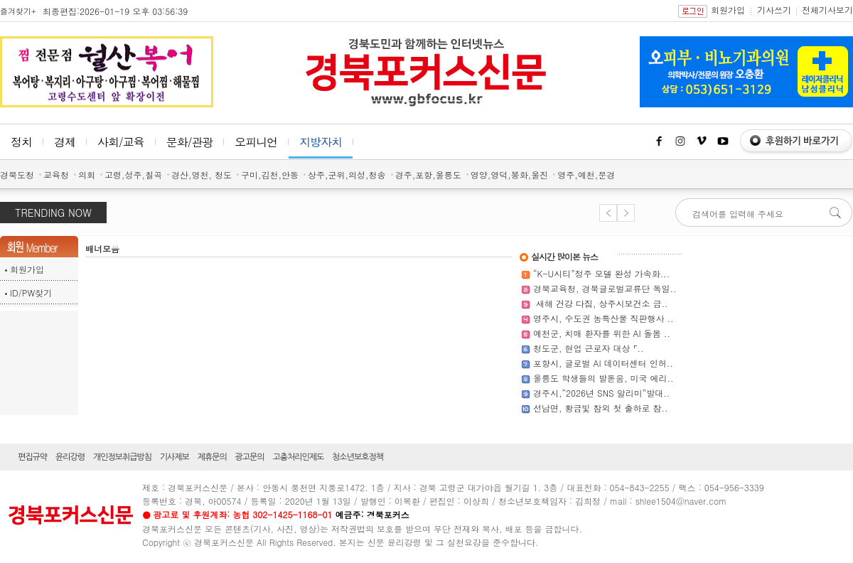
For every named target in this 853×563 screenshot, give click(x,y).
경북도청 (17, 174)
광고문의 (249, 457)
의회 (86, 174)
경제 (64, 142)
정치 (21, 142)
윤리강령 (70, 457)
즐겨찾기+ (18, 11)
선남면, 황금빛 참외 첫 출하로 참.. (600, 408)
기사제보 (174, 457)
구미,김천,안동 (270, 174)
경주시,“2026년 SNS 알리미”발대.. (601, 393)
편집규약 (32, 457)
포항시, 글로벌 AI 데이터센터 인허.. (603, 363)
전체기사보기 (827, 10)
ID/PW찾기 (31, 292)
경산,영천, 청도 (201, 174)
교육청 (56, 174)
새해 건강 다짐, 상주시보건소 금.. (600, 303)
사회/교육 (120, 142)
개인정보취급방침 (122, 457)
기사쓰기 (774, 10)
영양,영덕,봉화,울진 (510, 174)
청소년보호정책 (357, 457)
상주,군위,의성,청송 (347, 174)
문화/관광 (189, 142)
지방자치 (320, 142)
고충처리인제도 (297, 457)
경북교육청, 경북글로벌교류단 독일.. (605, 288)
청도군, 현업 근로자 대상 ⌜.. (588, 348)
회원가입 (728, 10)
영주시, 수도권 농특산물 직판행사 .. (603, 318)
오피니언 (256, 142)
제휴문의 (212, 457)
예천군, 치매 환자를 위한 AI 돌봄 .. (601, 333)
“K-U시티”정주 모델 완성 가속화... (601, 273)
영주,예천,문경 (586, 174)
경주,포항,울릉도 (428, 174)
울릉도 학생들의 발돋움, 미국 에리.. (603, 378)
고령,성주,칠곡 (133, 174)
